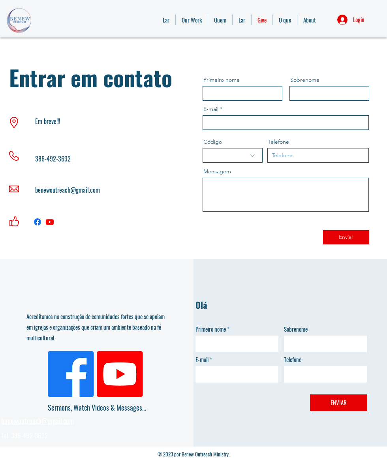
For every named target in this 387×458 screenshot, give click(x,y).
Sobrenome (304, 80)
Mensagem (217, 171)
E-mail (210, 109)
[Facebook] (37, 222)
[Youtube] (49, 222)
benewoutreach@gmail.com (67, 190)
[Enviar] (346, 237)
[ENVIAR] (338, 402)
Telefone (278, 142)
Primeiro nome (221, 80)
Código (212, 142)
